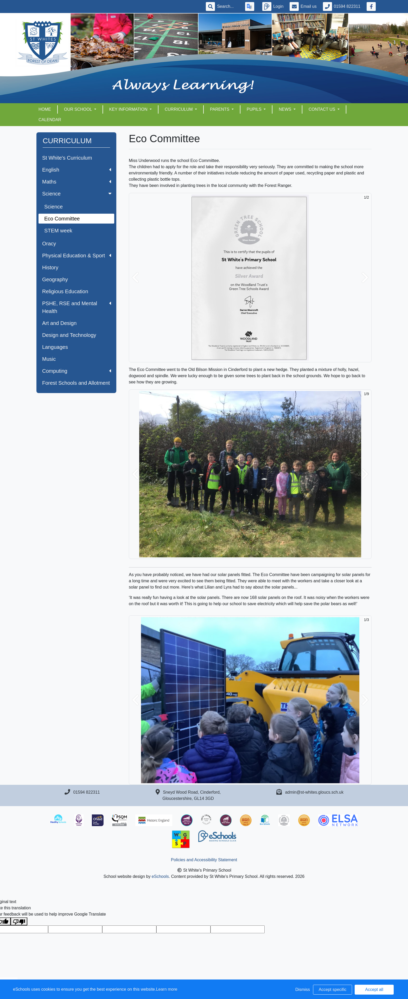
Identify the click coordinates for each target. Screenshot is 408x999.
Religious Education (65, 291)
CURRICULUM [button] (179, 109)
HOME (45, 109)
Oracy (49, 243)
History (50, 267)
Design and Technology (69, 335)
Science (77, 194)
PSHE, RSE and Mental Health (76, 307)
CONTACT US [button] (322, 109)
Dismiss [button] (302, 989)
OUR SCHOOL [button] (78, 109)
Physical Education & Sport (76, 255)
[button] (135, 277)
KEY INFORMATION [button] (129, 109)
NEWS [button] (285, 109)
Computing (76, 371)
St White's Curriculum (67, 158)
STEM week (58, 230)
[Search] (228, 6)
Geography (55, 279)
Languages (55, 347)
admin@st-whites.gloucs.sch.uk (314, 792)
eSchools (160, 876)
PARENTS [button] (220, 109)
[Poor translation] (19, 921)
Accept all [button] (374, 989)
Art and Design (59, 323)
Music (49, 359)
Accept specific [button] (333, 989)
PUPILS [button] (255, 109)
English (76, 170)
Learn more (166, 989)
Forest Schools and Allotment (76, 383)
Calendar (50, 119)
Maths (76, 182)
